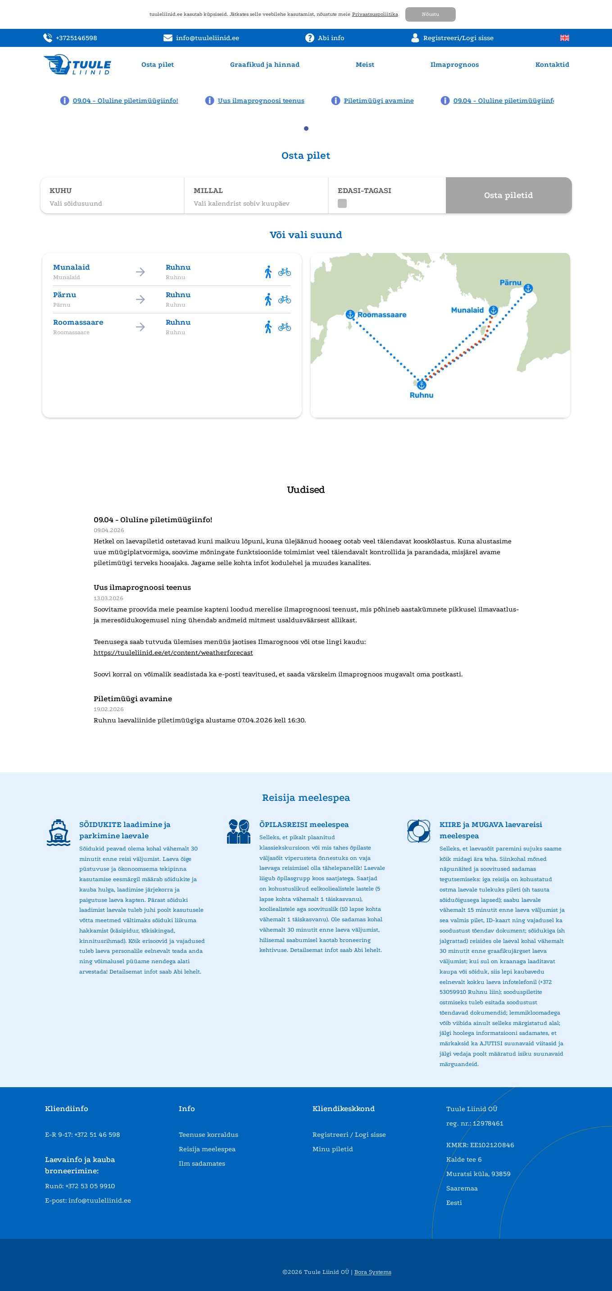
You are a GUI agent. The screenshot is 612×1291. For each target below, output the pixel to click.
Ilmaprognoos (455, 64)
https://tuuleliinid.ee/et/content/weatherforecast (173, 652)
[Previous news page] (46, 100)
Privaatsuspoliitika (375, 14)
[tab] (306, 128)
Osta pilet (157, 64)
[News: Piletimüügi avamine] (375, 100)
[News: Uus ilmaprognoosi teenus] (257, 100)
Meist (365, 64)
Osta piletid (508, 195)
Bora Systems (372, 1271)
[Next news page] (566, 100)
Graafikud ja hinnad (264, 64)
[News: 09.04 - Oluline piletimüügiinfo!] (122, 100)
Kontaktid (552, 64)
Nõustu (430, 14)
